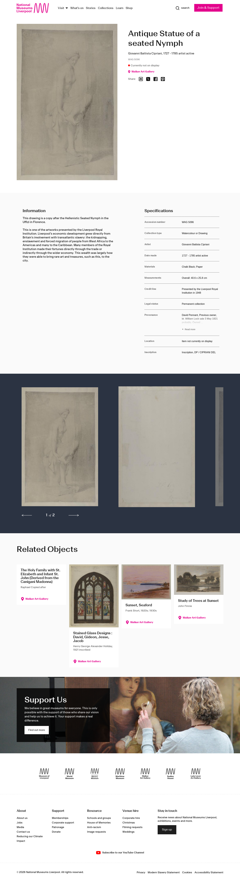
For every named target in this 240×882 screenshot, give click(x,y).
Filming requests (132, 827)
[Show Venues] (67, 8)
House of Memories (99, 822)
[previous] (27, 515)
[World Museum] (69, 773)
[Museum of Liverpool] (44, 773)
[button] (64, 448)
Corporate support (63, 822)
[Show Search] (182, 8)
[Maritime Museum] (120, 773)
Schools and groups (99, 818)
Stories (91, 8)
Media (20, 827)
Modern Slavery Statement (164, 872)
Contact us (23, 831)
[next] (74, 515)
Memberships (60, 818)
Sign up (167, 829)
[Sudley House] (170, 773)
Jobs (19, 822)
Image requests (96, 831)
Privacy (141, 872)
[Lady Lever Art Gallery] (195, 773)
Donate (56, 831)
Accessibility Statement (209, 872)
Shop (129, 8)
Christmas (128, 822)
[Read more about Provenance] (200, 322)
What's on (77, 8)
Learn (119, 8)
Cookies (187, 872)
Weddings (128, 831)
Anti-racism (94, 827)
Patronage (58, 827)
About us (22, 818)
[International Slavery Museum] (94, 773)
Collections (105, 8)
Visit (61, 8)
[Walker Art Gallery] (145, 773)
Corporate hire (131, 818)
